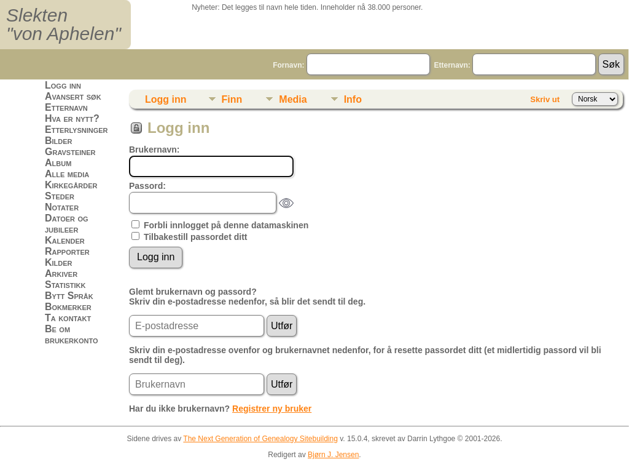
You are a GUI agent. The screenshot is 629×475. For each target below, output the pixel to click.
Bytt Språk (69, 295)
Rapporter (67, 251)
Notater (62, 207)
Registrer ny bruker (271, 408)
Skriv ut (545, 99)
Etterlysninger (76, 129)
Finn (232, 99)
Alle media (67, 174)
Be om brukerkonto (71, 334)
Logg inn (63, 85)
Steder (59, 196)
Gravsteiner (70, 151)
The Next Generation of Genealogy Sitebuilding (260, 438)
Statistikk (65, 284)
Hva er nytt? (72, 118)
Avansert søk (73, 96)
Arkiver (61, 273)
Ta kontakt (68, 318)
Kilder (58, 262)
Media (293, 99)
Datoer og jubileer (66, 223)
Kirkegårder (71, 185)
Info (353, 99)
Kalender (65, 240)
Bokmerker (68, 306)
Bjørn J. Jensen (333, 454)
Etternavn (66, 107)
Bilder (58, 140)
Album (58, 163)
